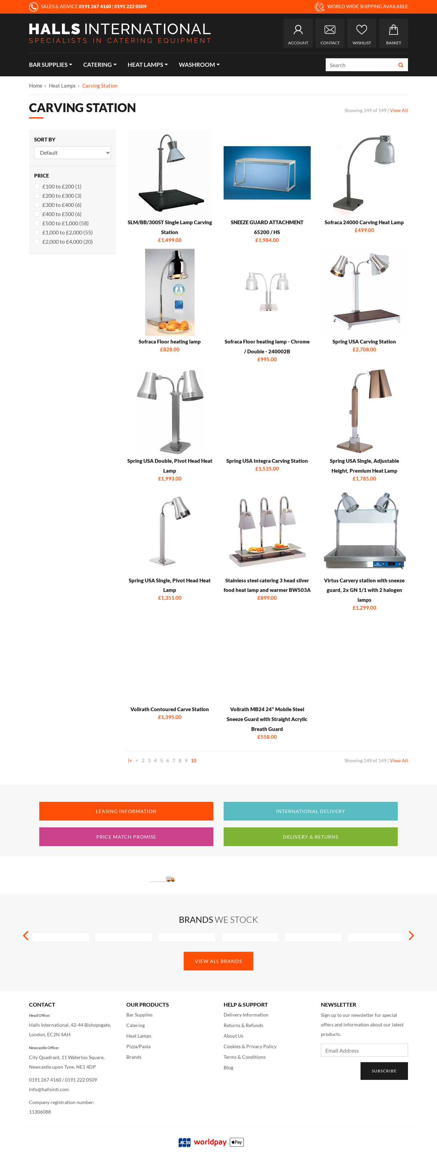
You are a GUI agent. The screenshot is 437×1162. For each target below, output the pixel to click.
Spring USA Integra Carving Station (267, 461)
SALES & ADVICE (70, 6)
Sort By (44, 139)
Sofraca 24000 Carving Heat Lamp (364, 222)
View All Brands (218, 961)
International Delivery (310, 811)
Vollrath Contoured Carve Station (169, 709)
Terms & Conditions (245, 1057)
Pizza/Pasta (138, 1046)
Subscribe (384, 1070)
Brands (133, 1057)
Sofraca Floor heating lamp (170, 341)
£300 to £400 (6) (62, 204)
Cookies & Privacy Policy (250, 1046)
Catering (97, 64)
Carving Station (99, 85)
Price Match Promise (126, 837)
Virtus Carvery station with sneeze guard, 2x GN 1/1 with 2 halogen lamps (364, 590)
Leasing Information (126, 811)
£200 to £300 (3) (62, 195)
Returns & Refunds (243, 1025)
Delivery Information (246, 1015)
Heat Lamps (145, 64)
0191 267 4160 (45, 1080)
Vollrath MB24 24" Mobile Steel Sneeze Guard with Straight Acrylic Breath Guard (267, 719)
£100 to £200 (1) (62, 186)
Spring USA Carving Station (364, 341)
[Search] (360, 64)
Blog (228, 1067)
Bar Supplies (48, 64)
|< (130, 760)
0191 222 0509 (81, 1080)
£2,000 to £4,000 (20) (67, 241)
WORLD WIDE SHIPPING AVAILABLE (361, 7)
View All (399, 110)
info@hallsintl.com (49, 1089)
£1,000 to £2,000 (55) (67, 232)
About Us (233, 1036)
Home (35, 85)
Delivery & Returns (310, 837)
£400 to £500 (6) (62, 214)
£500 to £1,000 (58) (65, 223)
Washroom (197, 64)
